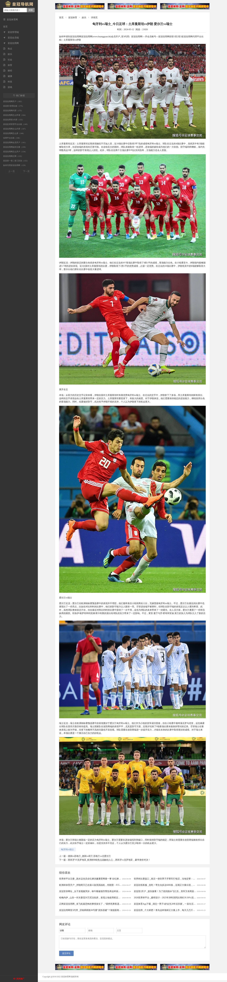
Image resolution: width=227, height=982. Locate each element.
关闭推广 (20, 979)
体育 (7, 65)
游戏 (7, 87)
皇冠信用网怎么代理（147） (15, 129)
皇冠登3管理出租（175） (13, 106)
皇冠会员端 (11, 37)
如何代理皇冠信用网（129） (15, 165)
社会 (7, 60)
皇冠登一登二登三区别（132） (16, 161)
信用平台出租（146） (12, 138)
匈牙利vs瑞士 (67, 849)
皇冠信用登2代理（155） (13, 120)
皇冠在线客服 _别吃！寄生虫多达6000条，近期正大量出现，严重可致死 (169, 885)
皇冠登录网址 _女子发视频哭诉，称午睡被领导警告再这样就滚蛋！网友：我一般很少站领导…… (106, 891)
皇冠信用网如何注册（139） (15, 147)
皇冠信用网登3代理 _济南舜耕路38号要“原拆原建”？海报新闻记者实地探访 (95, 910)
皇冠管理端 (11, 32)
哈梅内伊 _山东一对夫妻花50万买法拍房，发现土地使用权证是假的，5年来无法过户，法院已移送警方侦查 (111, 897)
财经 (7, 71)
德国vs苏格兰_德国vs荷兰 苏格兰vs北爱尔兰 (89, 856)
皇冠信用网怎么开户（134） (15, 152)
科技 (7, 82)
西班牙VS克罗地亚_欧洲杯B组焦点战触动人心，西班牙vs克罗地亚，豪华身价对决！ (109, 860)
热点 (7, 48)
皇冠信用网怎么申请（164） (15, 115)
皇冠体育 (72, 17)
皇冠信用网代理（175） (13, 110)
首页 (5, 26)
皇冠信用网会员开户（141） (15, 142)
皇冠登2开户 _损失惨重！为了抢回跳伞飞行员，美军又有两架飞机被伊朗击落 (172, 891)
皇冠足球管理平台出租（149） (16, 124)
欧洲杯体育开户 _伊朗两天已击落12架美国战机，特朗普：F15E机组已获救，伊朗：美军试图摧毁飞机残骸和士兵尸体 (116, 885)
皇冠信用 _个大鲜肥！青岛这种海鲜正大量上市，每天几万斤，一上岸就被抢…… (173, 910)
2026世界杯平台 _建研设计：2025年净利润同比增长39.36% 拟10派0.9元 (168, 897)
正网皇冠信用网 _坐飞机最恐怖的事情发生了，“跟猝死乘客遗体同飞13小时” (96, 904)
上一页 (11, 171)
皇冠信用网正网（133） (13, 156)
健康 (7, 76)
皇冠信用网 (11, 43)
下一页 (26, 171)
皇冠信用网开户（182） (13, 101)
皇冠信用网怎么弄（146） (14, 133)
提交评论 (66, 955)
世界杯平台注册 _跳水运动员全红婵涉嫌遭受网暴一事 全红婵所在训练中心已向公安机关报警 (104, 879)
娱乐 (7, 54)
